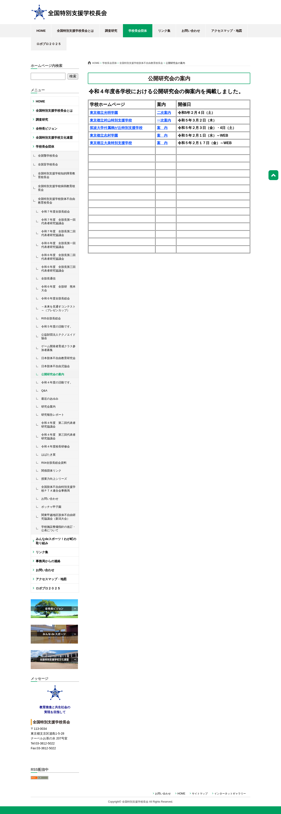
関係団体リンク (51, 470)
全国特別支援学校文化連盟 (54, 137)
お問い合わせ (191, 30)
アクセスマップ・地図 (226, 30)
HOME (41, 30)
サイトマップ (200, 793)
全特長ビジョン (46, 128)
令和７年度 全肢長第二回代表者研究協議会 (58, 233)
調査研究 (111, 30)
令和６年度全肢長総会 (55, 298)
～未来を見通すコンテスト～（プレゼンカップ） (58, 308)
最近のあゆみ (49, 398)
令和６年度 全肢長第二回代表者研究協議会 (58, 256)
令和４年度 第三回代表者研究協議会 (58, 436)
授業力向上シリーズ (54, 478)
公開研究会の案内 (52, 374)
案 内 (162, 135)
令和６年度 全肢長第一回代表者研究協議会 (58, 245)
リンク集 (164, 30)
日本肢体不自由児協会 (55, 366)
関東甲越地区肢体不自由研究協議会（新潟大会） (58, 516)
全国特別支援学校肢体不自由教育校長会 (56, 200)
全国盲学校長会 (48, 164)
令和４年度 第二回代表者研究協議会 (58, 424)
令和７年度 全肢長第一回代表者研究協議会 (58, 221)
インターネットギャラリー (230, 793)
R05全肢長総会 (51, 318)
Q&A (44, 390)
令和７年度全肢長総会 (55, 211)
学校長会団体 (137, 30)
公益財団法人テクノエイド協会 (58, 336)
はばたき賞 (48, 454)
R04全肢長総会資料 (54, 462)
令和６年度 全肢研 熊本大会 (58, 288)
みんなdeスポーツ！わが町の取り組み (56, 541)
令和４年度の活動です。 (57, 382)
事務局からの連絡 (48, 561)
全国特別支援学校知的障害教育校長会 (56, 175)
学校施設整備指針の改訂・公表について (58, 528)
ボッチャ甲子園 (51, 506)
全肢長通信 (48, 278)
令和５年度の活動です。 (57, 326)
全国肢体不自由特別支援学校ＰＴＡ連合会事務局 (58, 488)
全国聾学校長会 (48, 155)
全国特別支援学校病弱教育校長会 (56, 187)
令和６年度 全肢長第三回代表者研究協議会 (58, 268)
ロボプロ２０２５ (48, 44)
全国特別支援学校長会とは (75, 30)
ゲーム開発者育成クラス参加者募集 (58, 348)
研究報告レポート (52, 414)
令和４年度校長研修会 (55, 446)
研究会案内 (48, 406)
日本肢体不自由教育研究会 (58, 358)
